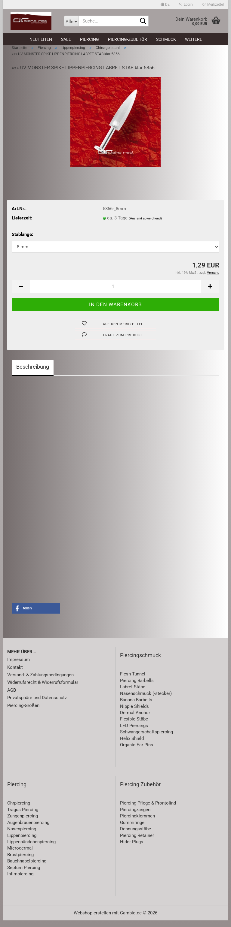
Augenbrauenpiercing (28, 829)
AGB (11, 696)
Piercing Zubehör (140, 791)
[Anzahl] (115, 293)
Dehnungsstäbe (135, 835)
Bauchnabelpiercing (26, 867)
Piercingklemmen (137, 822)
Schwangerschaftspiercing (146, 738)
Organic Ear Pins (136, 751)
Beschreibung (32, 373)
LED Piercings (134, 732)
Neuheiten (40, 39)
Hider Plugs (131, 848)
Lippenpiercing (21, 842)
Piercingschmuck (140, 662)
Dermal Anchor (135, 719)
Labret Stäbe (132, 693)
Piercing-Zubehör (127, 39)
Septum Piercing (23, 874)
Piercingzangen (135, 816)
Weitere (193, 39)
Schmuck (166, 39)
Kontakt (15, 674)
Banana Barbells (136, 706)
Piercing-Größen (23, 712)
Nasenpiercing (21, 835)
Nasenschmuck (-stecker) (146, 700)
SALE (66, 39)
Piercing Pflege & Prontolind (148, 810)
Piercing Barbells (137, 687)
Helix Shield (132, 745)
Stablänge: (22, 241)
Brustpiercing (20, 861)
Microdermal (20, 854)
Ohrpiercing (18, 810)
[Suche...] (71, 21)
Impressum (18, 666)
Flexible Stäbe (134, 725)
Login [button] (186, 4)
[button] (165, 4)
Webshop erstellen (92, 919)
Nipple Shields (134, 713)
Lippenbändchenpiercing (31, 848)
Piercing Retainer (137, 842)
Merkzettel (213, 4)
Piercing (89, 39)
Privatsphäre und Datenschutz (37, 704)
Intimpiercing (20, 880)
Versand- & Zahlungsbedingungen (40, 681)
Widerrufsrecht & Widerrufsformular (42, 689)
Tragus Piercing (22, 816)
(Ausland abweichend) (145, 225)
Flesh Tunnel (132, 681)
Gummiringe (132, 829)
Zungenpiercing (22, 822)
